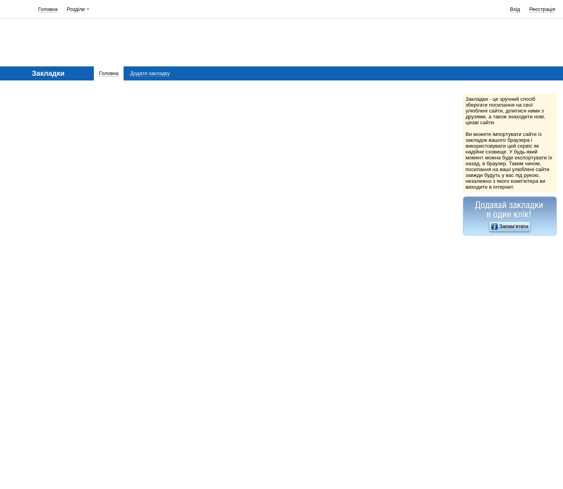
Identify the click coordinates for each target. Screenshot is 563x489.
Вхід (515, 9)
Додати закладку (150, 73)
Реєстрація (542, 9)
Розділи (76, 9)
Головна (47, 9)
